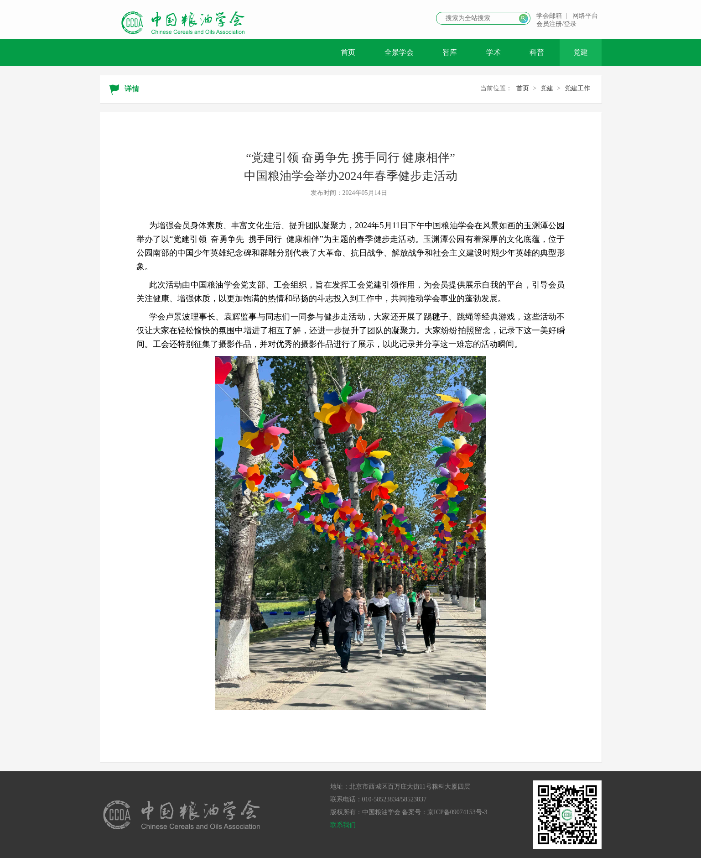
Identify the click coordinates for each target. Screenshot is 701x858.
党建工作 (577, 88)
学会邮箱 (549, 15)
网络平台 (585, 15)
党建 (580, 52)
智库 (449, 52)
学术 (493, 52)
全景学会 (399, 52)
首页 (348, 52)
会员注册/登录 (556, 24)
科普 (537, 52)
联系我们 (343, 824)
